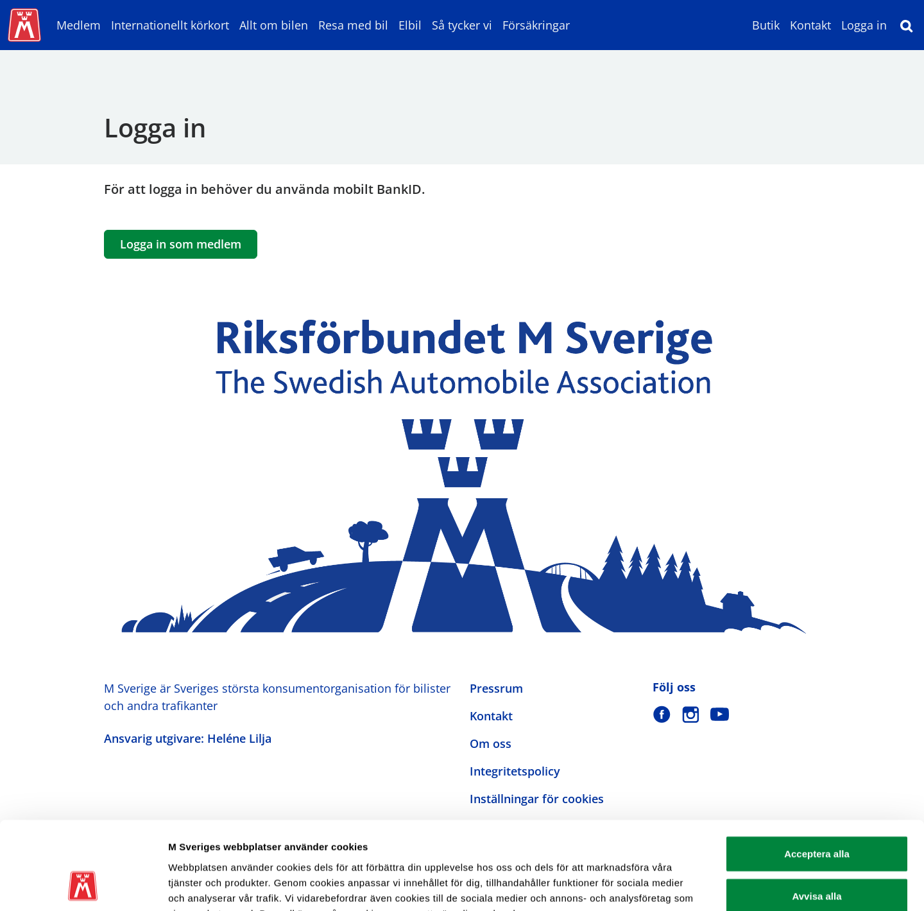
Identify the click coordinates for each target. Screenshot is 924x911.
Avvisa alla (817, 816)
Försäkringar (536, 25)
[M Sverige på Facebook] (662, 714)
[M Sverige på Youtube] (719, 714)
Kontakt (810, 25)
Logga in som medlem (180, 244)
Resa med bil (353, 25)
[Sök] (906, 25)
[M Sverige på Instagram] (690, 714)
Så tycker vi (462, 25)
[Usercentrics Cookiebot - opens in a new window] (83, 886)
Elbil (410, 25)
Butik (766, 25)
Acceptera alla (817, 774)
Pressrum (496, 688)
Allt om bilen (273, 25)
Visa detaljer (697, 885)
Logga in (864, 25)
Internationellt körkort (170, 25)
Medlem (78, 25)
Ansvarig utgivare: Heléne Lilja (187, 738)
